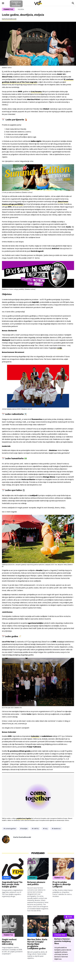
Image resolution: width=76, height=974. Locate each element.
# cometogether (10, 829)
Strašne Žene (59, 935)
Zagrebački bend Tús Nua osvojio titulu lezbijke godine (12, 884)
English (32, 878)
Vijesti (6, 878)
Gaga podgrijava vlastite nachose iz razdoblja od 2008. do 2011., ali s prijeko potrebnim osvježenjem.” (12, 951)
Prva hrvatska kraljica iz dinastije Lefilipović (62, 884)
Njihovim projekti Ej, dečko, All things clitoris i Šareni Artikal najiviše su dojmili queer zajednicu (37, 955)
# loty (45, 829)
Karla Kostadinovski (9, 19)
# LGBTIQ (35, 829)
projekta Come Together (24, 818)
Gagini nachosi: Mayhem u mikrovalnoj (9, 941)
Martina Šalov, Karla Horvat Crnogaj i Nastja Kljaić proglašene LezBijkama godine (37, 944)
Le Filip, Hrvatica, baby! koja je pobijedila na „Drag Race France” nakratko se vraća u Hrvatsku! (63, 893)
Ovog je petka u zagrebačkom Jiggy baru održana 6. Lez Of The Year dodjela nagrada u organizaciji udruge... (12, 893)
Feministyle (8, 9)
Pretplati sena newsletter (16, 4)
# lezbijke (23, 829)
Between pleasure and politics (36, 883)
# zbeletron (56, 829)
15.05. (69, 917)
